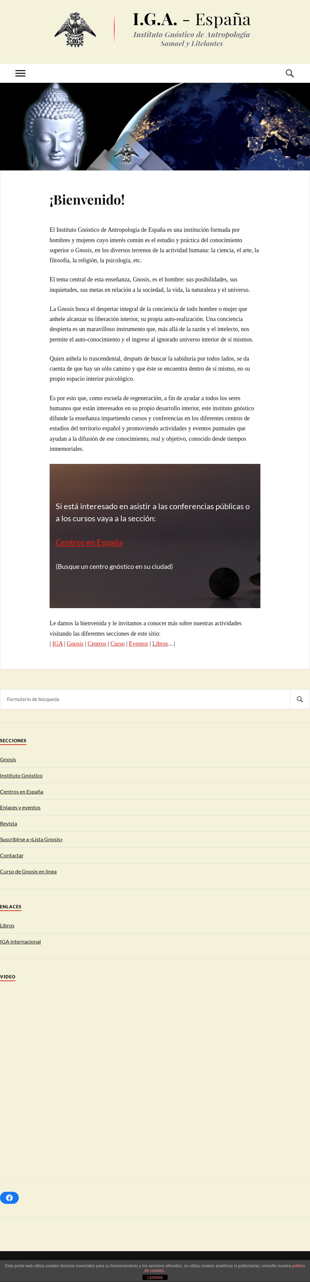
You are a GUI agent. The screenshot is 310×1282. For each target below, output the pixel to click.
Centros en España (21, 791)
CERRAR (155, 1278)
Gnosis (75, 643)
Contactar (11, 855)
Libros (160, 643)
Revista (8, 823)
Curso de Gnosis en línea (28, 871)
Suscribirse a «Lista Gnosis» (31, 839)
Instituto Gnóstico (21, 775)
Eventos (138, 643)
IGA (57, 643)
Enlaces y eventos (20, 807)
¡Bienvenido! (87, 199)
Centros (96, 643)
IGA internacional (20, 941)
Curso (117, 643)
